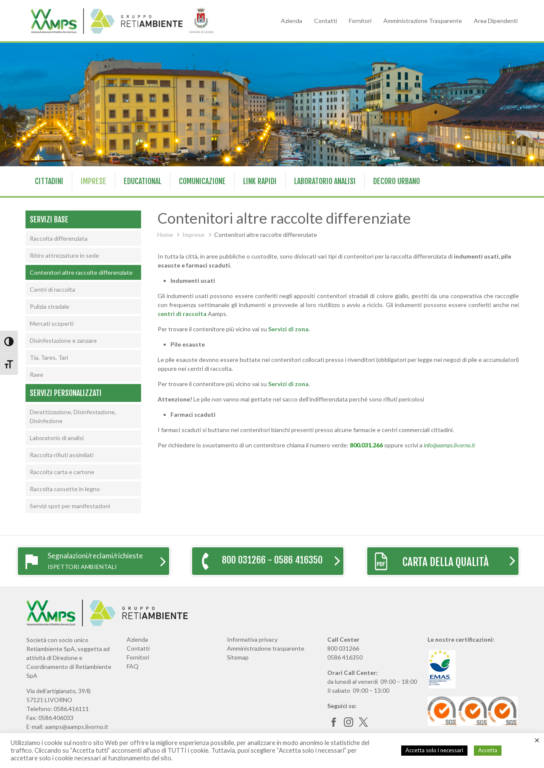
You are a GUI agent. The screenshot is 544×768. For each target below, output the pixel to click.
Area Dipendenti (496, 20)
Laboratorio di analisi (57, 437)
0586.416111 (71, 708)
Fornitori (360, 20)
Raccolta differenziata (59, 238)
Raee (36, 374)
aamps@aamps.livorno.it (76, 726)
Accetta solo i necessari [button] (434, 750)
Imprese (193, 234)
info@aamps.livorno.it (449, 445)
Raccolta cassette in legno (65, 488)
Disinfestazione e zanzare (63, 340)
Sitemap (238, 657)
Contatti (325, 20)
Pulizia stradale (49, 306)
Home (165, 234)
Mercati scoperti (52, 323)
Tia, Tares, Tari (49, 357)
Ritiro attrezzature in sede (64, 255)
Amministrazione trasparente (265, 648)
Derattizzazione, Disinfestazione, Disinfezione (73, 416)
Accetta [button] (487, 750)
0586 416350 (345, 657)
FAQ (133, 666)
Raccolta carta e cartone (62, 471)
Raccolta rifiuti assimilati (62, 454)
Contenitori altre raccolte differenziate (81, 272)
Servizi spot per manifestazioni (70, 505)
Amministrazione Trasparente (422, 20)
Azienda (291, 20)
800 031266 (343, 648)
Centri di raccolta (52, 289)
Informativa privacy (252, 639)
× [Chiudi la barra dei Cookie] (537, 740)
